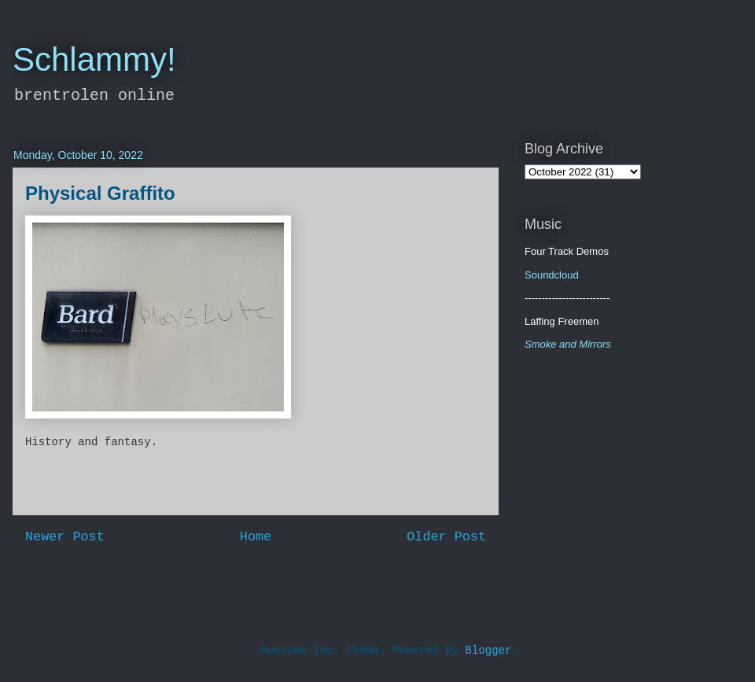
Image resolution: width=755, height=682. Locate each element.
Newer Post (65, 536)
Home (255, 536)
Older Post (446, 536)
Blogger (489, 650)
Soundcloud (552, 275)
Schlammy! (94, 59)
